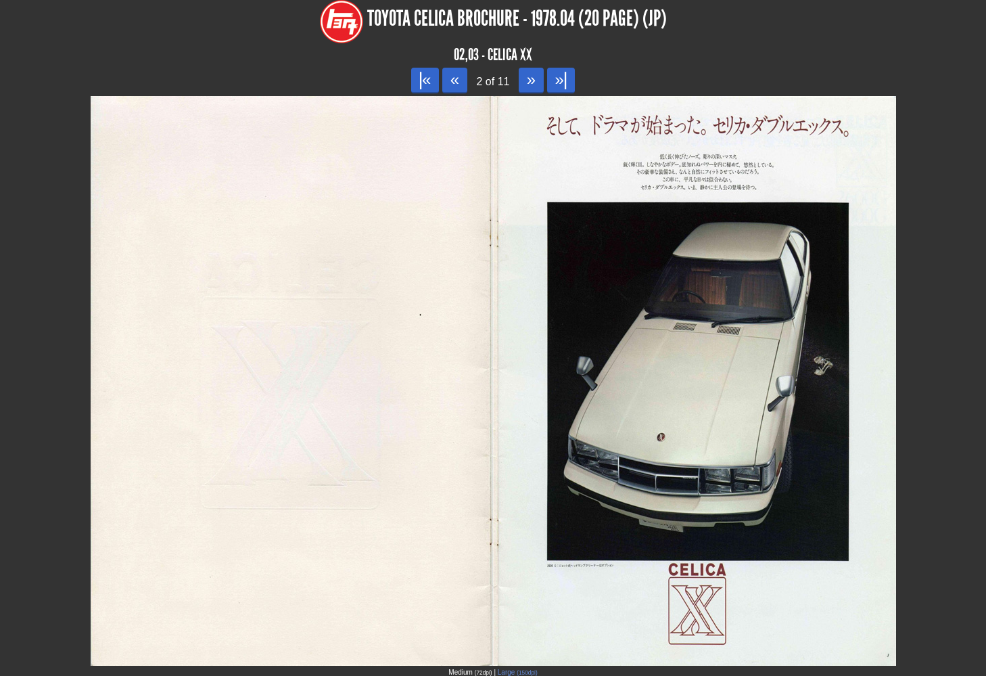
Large (518, 672)
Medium (470, 672)
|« (425, 79)
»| (561, 79)
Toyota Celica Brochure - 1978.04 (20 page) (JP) (517, 18)
